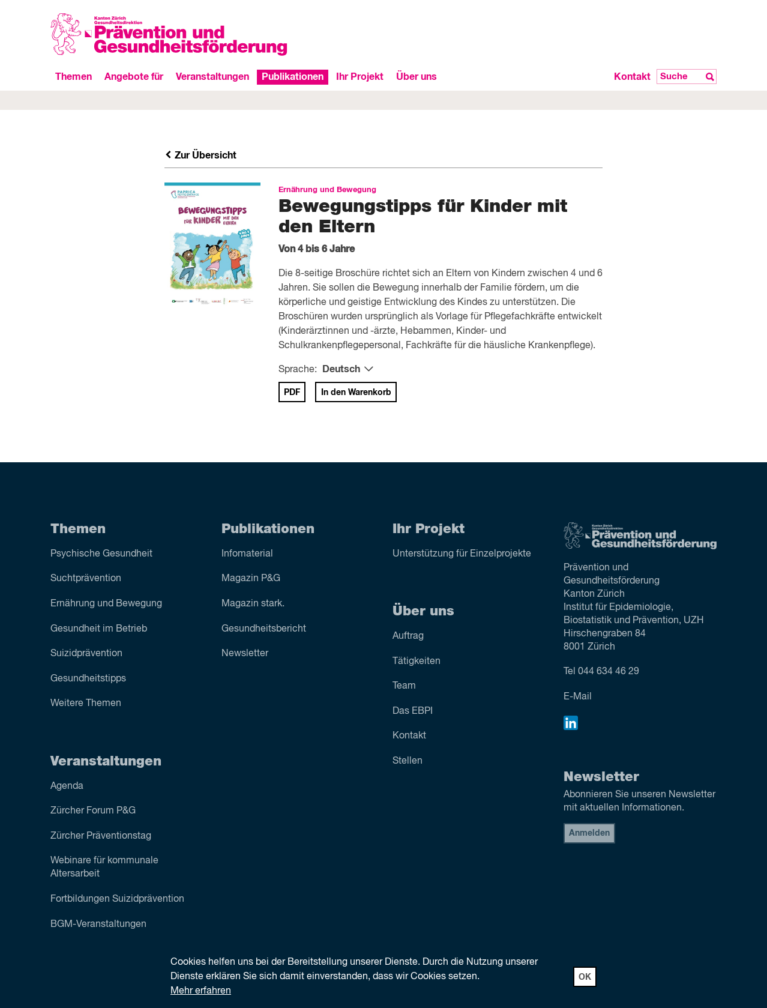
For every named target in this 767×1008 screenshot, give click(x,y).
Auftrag (408, 636)
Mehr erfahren (200, 991)
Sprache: (297, 370)
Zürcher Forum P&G (93, 811)
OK (585, 977)
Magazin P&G (250, 579)
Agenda (66, 786)
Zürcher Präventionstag (100, 836)
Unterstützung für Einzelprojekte (462, 554)
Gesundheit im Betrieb (98, 629)
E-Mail (578, 697)
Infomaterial (247, 554)
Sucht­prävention (85, 579)
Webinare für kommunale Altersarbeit (104, 867)
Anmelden (589, 833)
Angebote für (133, 77)
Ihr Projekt (360, 77)
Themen (73, 77)
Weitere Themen (85, 703)
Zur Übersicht (200, 155)
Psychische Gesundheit (101, 554)
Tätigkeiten (417, 661)
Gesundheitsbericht (263, 629)
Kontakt (632, 77)
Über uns (416, 77)
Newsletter (244, 654)
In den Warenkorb (356, 392)
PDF (292, 392)
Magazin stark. (252, 604)
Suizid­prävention (86, 654)
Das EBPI (413, 711)
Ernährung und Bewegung (106, 604)
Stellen (408, 761)
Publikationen (292, 77)
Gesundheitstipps (88, 679)
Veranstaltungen (212, 77)
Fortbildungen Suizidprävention (117, 899)
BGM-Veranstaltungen (98, 924)
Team (404, 686)
